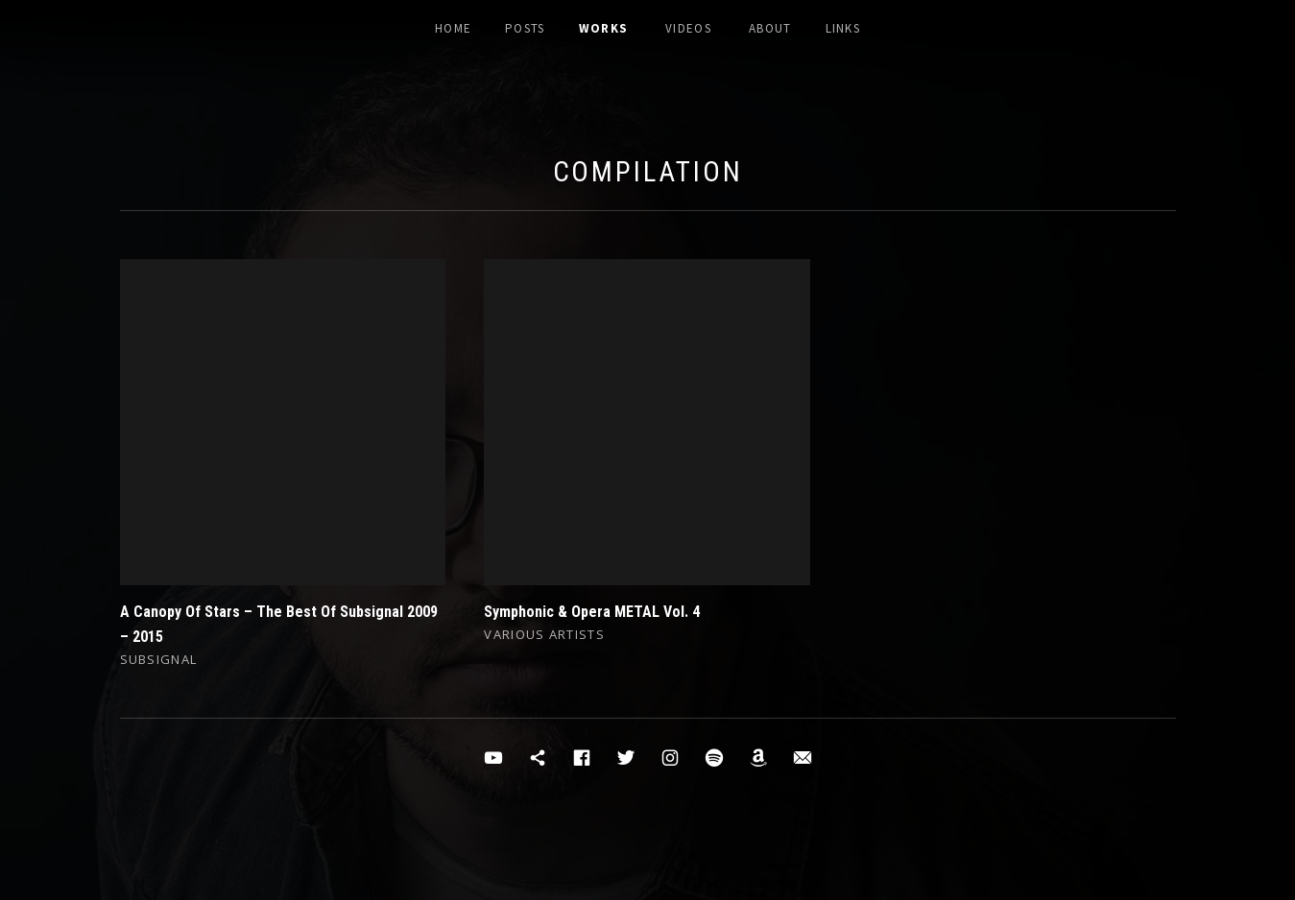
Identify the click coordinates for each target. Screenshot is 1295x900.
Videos (688, 28)
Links (843, 28)
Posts (525, 28)
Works (604, 28)
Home (453, 28)
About (770, 28)
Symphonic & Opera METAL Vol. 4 (592, 612)
